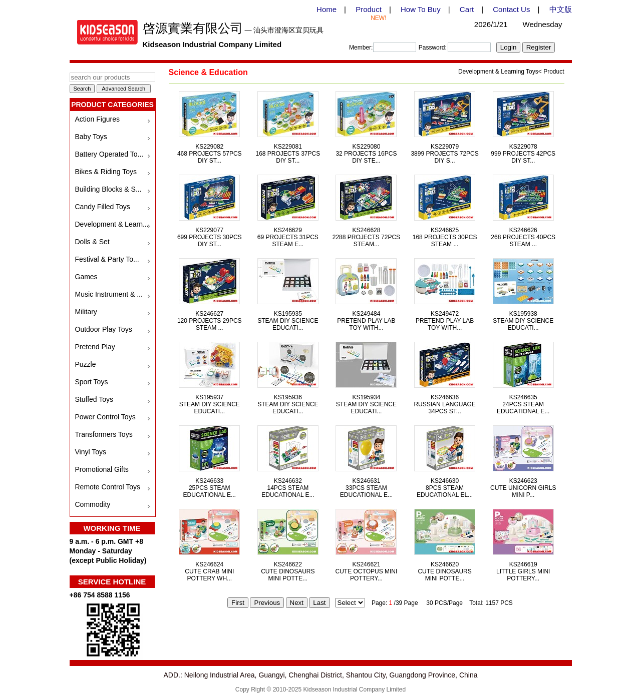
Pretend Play (95, 347)
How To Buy (421, 9)
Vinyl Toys (91, 452)
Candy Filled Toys (102, 207)
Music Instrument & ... (109, 294)
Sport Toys (91, 382)
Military (86, 312)
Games (86, 277)
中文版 (560, 9)
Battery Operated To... (109, 154)
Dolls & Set (92, 242)
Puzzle (85, 364)
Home (326, 9)
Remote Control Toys (107, 487)
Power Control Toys (105, 417)
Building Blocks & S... (108, 189)
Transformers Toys (104, 434)
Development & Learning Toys (498, 71)
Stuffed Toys (94, 399)
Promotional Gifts (102, 469)
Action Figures (97, 119)
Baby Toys (91, 137)
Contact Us (511, 9)
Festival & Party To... (107, 259)
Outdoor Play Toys (103, 329)
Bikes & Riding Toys (106, 172)
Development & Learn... (112, 224)
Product (369, 9)
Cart (467, 9)
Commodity (93, 504)
